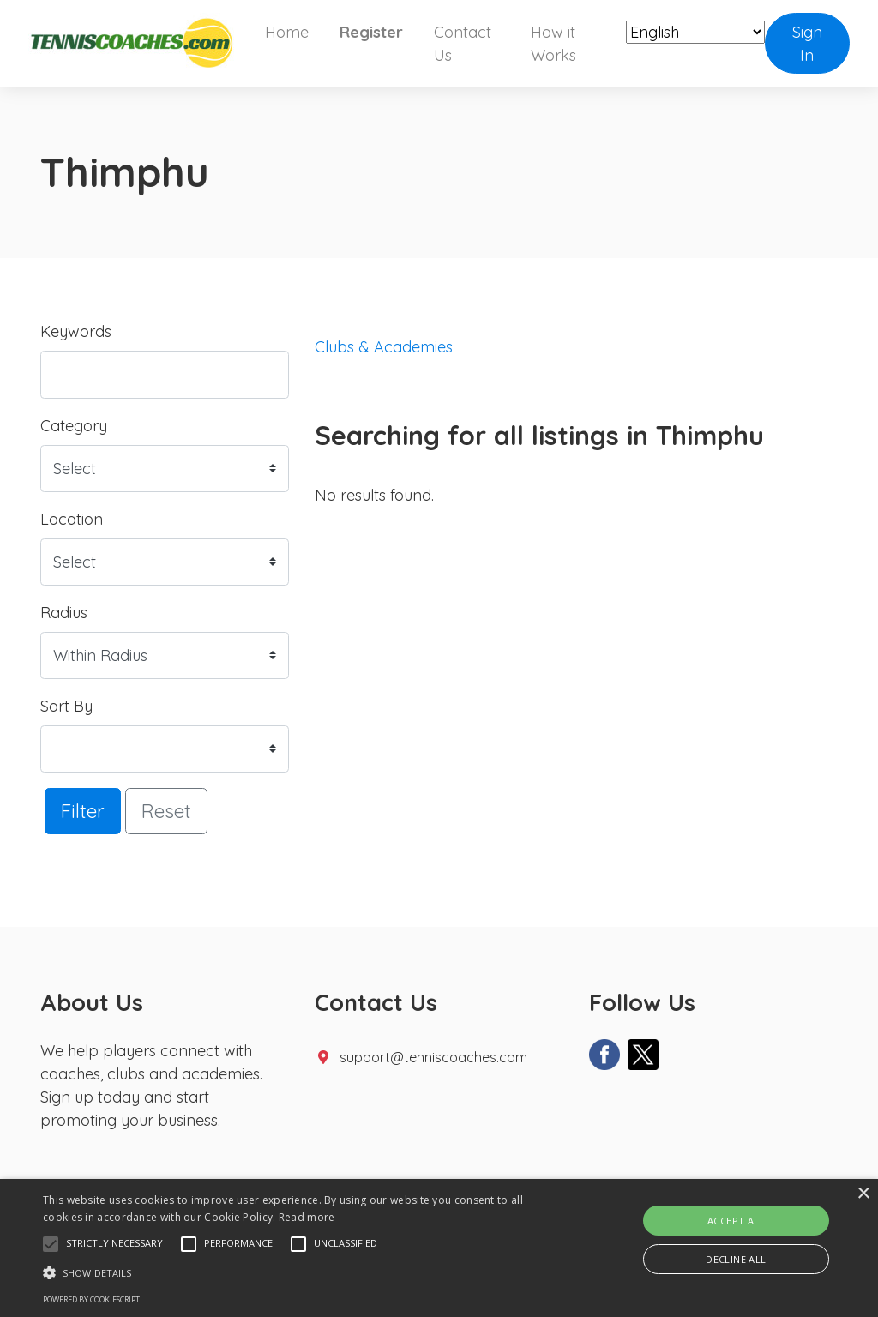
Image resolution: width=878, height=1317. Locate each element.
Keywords (75, 331)
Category (73, 426)
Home (287, 32)
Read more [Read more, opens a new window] (307, 1217)
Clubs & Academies (384, 347)
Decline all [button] (736, 1259)
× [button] (863, 1194)
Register (371, 32)
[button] (50, 1244)
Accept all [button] (736, 1220)
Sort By (66, 706)
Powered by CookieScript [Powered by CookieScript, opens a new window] (91, 1299)
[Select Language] (695, 32)
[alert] (439, 1248)
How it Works (553, 43)
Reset (166, 810)
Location (71, 519)
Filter (83, 810)
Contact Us (462, 43)
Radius (63, 612)
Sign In (807, 43)
